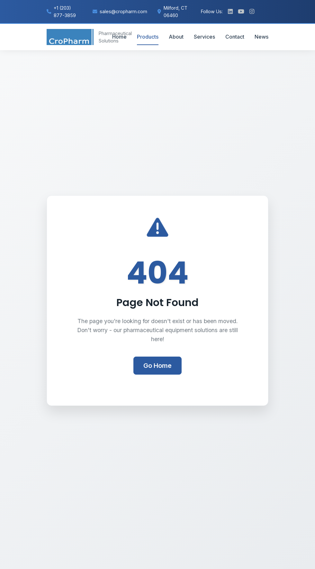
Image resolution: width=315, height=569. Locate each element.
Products (147, 36)
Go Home (157, 365)
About (176, 36)
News (261, 36)
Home (119, 36)
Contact (234, 36)
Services (204, 36)
